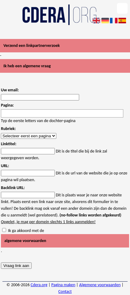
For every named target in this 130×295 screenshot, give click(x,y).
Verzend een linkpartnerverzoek (31, 45)
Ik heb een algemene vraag (27, 65)
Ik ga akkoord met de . (65, 240)
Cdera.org (38, 284)
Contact (65, 291)
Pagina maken (63, 284)
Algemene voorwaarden (100, 284)
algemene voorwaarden (25, 240)
